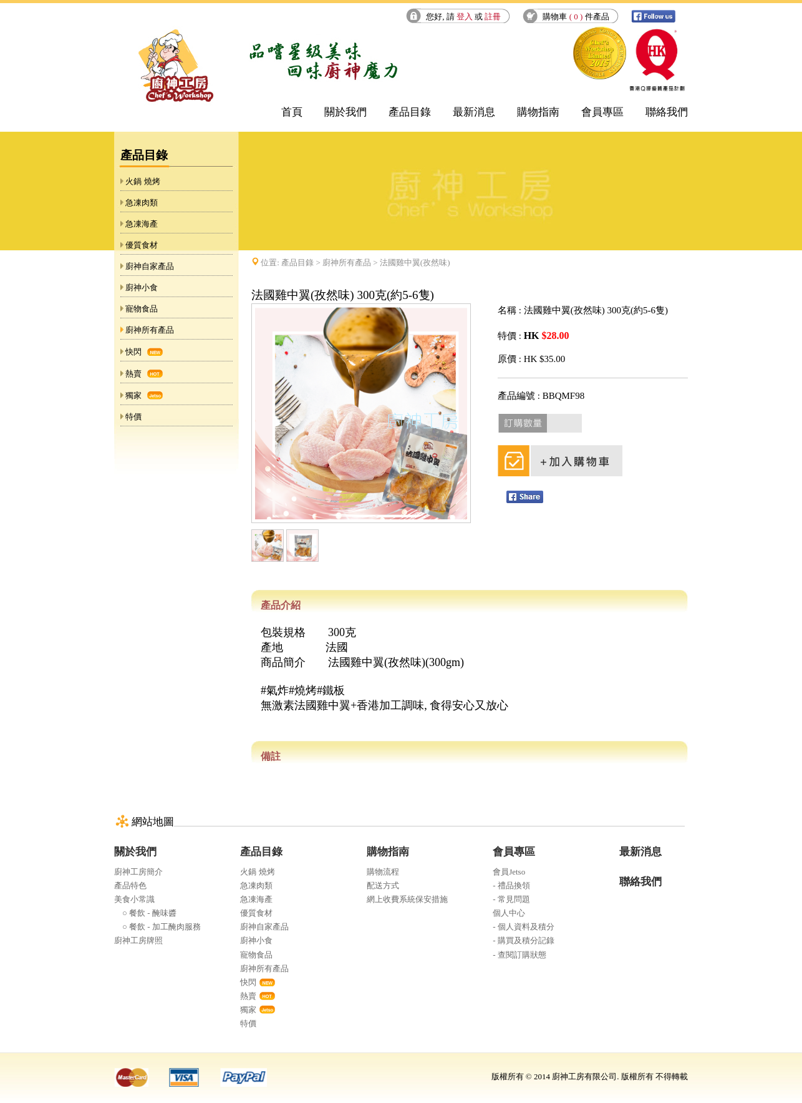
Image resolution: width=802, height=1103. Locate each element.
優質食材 (141, 245)
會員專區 (602, 112)
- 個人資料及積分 (523, 926)
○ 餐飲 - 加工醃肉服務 (157, 926)
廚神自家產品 (149, 266)
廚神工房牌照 (138, 940)
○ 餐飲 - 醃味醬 (145, 913)
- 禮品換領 (511, 885)
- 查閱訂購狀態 (519, 954)
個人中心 (509, 913)
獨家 (133, 395)
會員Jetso (509, 871)
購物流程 (383, 871)
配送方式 (383, 885)
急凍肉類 (141, 202)
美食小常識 (134, 899)
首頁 (291, 112)
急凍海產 (141, 223)
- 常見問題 (511, 899)
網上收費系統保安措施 (407, 899)
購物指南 (538, 112)
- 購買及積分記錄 (523, 940)
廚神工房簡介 (138, 871)
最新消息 (474, 112)
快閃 (133, 351)
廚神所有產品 (149, 330)
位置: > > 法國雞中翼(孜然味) (355, 262)
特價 (133, 416)
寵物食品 (141, 308)
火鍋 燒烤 (142, 181)
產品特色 (130, 885)
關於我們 (345, 112)
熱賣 (133, 373)
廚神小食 (141, 287)
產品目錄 (410, 112)
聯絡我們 (666, 112)
